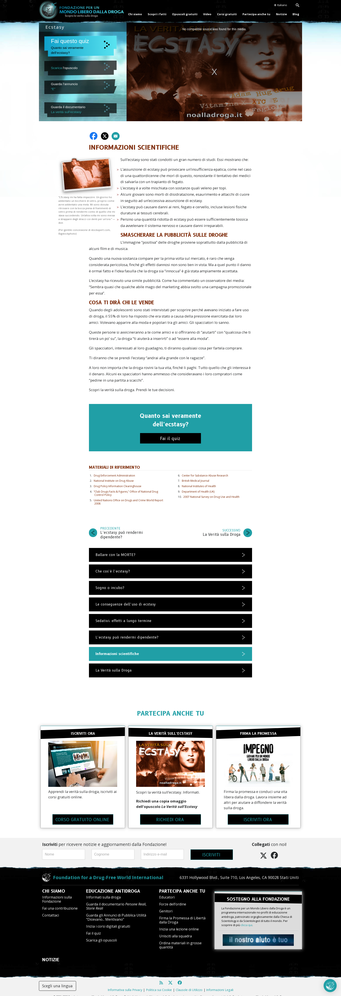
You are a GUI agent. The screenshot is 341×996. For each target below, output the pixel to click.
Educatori (167, 892)
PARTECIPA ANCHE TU (170, 713)
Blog (296, 14)
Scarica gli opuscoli (101, 935)
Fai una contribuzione (60, 903)
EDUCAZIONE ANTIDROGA (113, 886)
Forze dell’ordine (172, 899)
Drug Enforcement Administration (114, 475)
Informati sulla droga (103, 892)
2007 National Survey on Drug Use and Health (211, 497)
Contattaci (50, 910)
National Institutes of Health (199, 486)
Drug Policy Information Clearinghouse (117, 486)
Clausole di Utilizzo (189, 985)
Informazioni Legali (219, 985)
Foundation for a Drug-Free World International (108, 872)
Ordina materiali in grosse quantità (180, 940)
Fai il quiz (93, 928)
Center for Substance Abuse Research (205, 475)
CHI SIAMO (53, 886)
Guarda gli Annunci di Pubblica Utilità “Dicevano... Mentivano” (116, 912)
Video (207, 14)
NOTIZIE (50, 955)
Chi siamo (135, 14)
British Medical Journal (195, 481)
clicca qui (246, 917)
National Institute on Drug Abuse (114, 481)
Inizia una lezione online (179, 924)
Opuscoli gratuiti (184, 14)
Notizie (281, 14)
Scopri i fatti (157, 14)
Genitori (165, 906)
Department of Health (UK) (198, 491)
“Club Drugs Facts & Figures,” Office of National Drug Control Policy (126, 493)
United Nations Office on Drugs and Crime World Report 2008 (128, 502)
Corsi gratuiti (227, 14)
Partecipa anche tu (256, 14)
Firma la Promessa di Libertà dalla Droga (182, 915)
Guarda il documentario (116, 901)
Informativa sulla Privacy (125, 985)
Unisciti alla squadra (175, 931)
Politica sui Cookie (159, 985)
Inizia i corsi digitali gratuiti (108, 921)
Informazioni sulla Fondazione (57, 894)
